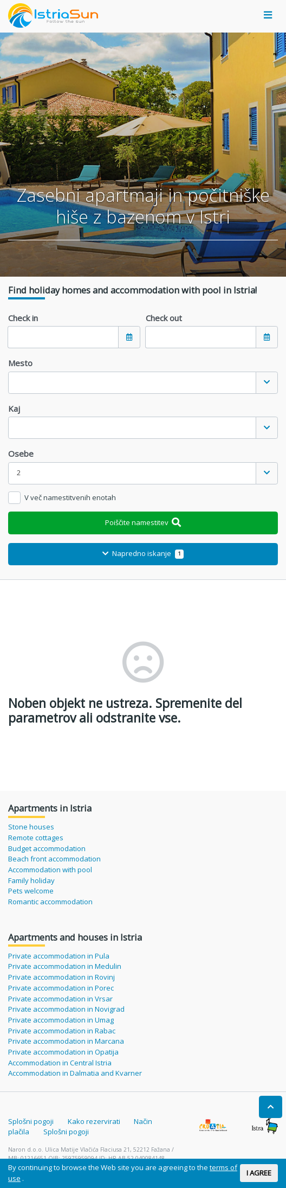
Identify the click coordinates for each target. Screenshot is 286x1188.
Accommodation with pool (50, 869)
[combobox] (143, 383)
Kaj (14, 408)
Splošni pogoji (31, 1121)
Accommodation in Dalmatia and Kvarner (75, 1073)
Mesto (20, 362)
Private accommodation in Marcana (66, 1041)
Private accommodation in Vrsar (60, 999)
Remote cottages (35, 837)
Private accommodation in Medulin (64, 966)
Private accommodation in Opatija (63, 1052)
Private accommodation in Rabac (61, 1031)
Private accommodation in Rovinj (61, 977)
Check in (23, 317)
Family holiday (31, 880)
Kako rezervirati (94, 1121)
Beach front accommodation (54, 859)
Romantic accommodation (50, 901)
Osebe (21, 453)
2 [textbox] (19, 472)
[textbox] (132, 383)
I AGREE (258, 1173)
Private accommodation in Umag (61, 1020)
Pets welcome (31, 891)
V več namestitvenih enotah (70, 497)
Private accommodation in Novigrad (66, 1009)
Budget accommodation (47, 848)
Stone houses (31, 827)
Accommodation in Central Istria (60, 1063)
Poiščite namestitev (143, 522)
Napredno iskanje (142, 553)
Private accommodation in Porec (61, 988)
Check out (164, 317)
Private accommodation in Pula (58, 956)
